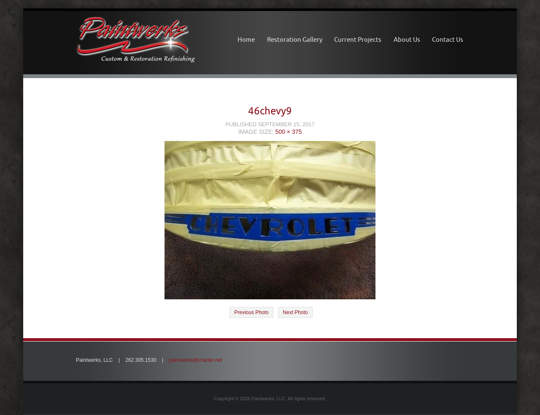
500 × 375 (288, 131)
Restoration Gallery (294, 39)
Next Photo (295, 312)
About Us (407, 39)
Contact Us (447, 39)
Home (246, 39)
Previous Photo (251, 312)
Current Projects (357, 39)
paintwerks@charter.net (195, 360)
